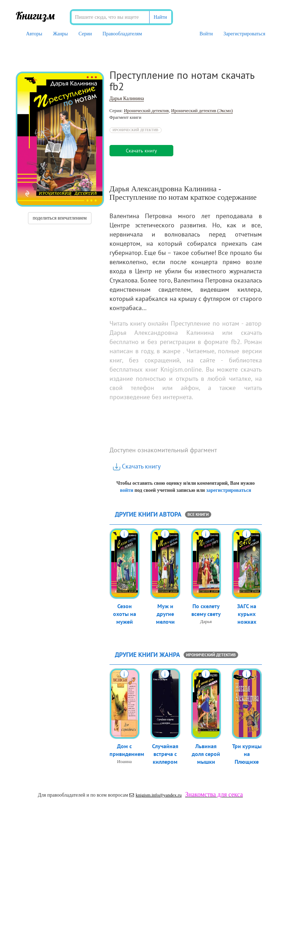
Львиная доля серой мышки (206, 754)
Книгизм (35, 15)
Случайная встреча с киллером (165, 754)
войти (126, 490)
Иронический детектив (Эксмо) (202, 110)
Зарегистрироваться (244, 33)
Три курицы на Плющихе (247, 754)
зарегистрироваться (228, 490)
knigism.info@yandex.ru (155, 795)
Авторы (34, 33)
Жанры (60, 33)
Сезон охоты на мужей (124, 614)
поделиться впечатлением (59, 218)
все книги (198, 514)
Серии (85, 33)
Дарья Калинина (127, 98)
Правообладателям (122, 33)
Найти (160, 17)
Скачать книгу (137, 466)
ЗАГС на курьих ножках (246, 614)
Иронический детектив (146, 110)
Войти (206, 33)
